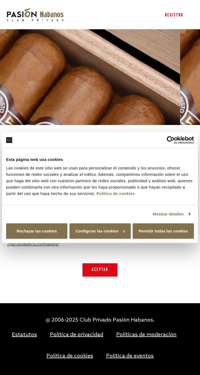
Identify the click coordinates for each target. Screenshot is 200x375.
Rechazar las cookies (37, 230)
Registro (174, 15)
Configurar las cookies (100, 230)
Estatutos (24, 335)
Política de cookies (116, 193)
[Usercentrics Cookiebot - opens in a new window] (170, 140)
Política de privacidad (76, 335)
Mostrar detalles (168, 214)
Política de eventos (130, 356)
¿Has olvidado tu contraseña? (33, 244)
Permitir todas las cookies (163, 230)
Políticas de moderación (146, 335)
